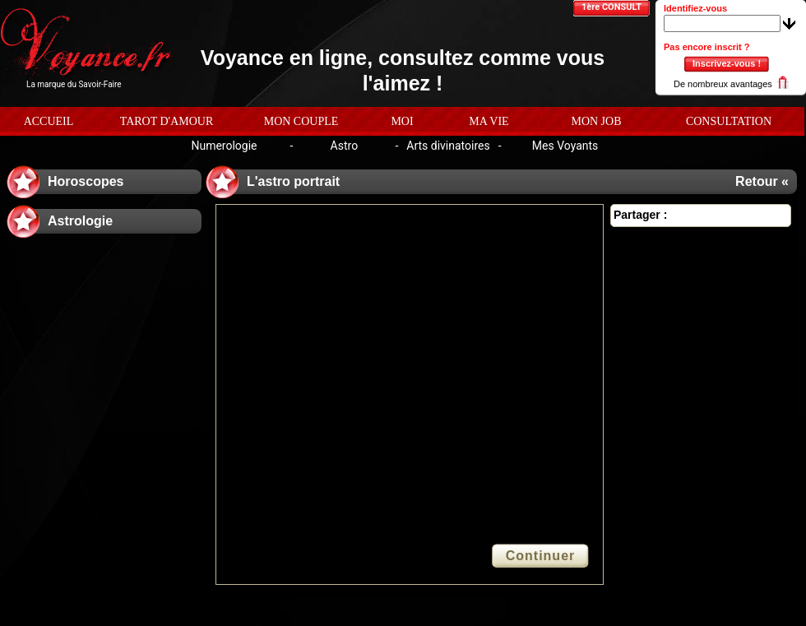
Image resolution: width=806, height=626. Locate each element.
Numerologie (224, 145)
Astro (345, 145)
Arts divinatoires (447, 145)
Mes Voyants (565, 145)
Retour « (762, 181)
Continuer (541, 556)
